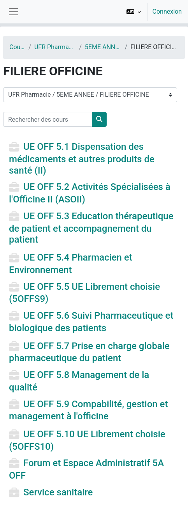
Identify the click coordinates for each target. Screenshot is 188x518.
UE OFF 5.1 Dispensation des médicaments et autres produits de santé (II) (82, 158)
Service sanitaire (58, 492)
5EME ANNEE (103, 47)
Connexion (167, 11)
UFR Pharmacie (55, 47)
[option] (151, 11)
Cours (17, 47)
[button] (133, 11)
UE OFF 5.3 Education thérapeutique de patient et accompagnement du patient (91, 228)
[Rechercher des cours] (47, 119)
